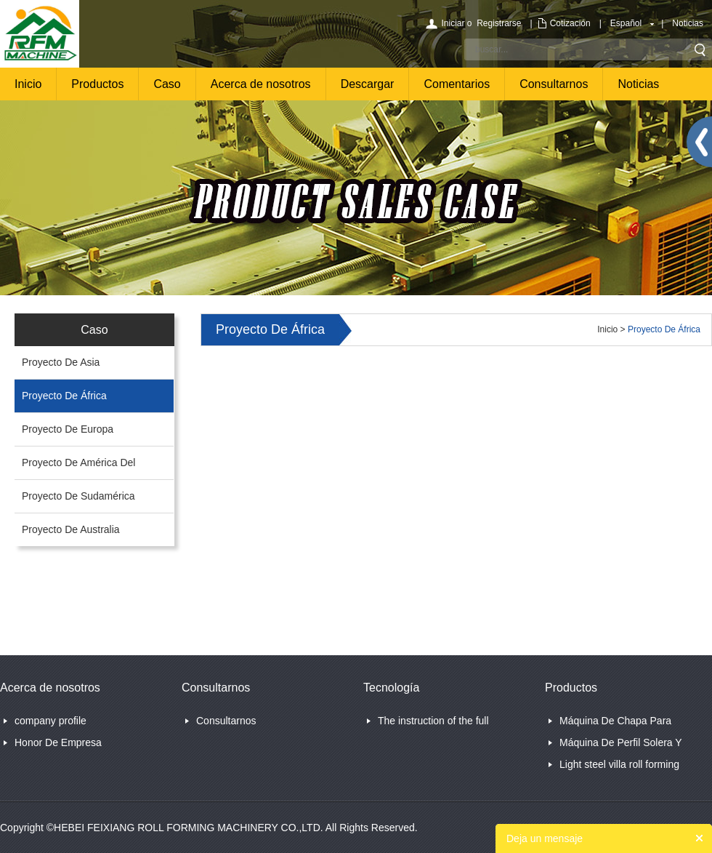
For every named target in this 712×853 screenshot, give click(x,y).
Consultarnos (553, 84)
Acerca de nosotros (261, 84)
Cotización (570, 23)
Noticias (687, 23)
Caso (166, 84)
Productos (97, 84)
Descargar (368, 84)
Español (626, 23)
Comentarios (457, 84)
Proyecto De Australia (71, 529)
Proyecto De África (64, 395)
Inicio (28, 84)
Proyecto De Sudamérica (78, 496)
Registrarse (499, 23)
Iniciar (452, 23)
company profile (50, 720)
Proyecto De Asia (61, 362)
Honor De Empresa (58, 742)
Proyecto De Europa (67, 429)
